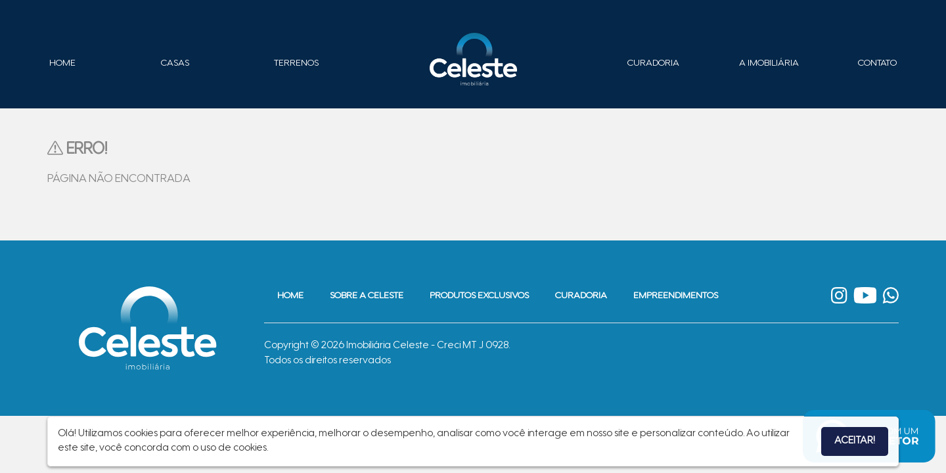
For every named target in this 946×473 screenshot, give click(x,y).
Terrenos (296, 63)
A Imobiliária (769, 63)
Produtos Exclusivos (479, 296)
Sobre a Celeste (366, 296)
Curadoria (653, 63)
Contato (877, 63)
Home (62, 63)
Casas (175, 63)
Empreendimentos (675, 296)
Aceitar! (854, 441)
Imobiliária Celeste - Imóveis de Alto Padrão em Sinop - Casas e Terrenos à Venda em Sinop (473, 59)
